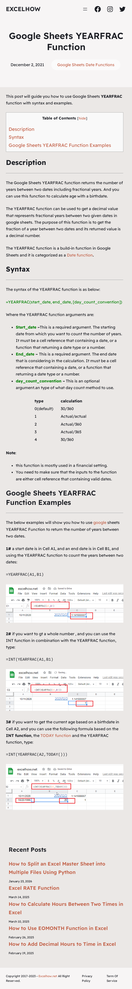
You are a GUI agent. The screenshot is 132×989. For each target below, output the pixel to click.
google (99, 522)
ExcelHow (23, 9)
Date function (80, 255)
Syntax (16, 137)
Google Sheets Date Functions (85, 64)
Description (21, 129)
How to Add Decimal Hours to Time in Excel (62, 944)
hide (82, 118)
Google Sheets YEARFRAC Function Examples (60, 145)
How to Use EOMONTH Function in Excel (58, 928)
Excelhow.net (47, 976)
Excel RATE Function (34, 888)
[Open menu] (85, 9)
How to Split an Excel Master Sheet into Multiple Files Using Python (57, 868)
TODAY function (55, 735)
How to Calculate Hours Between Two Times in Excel (66, 908)
